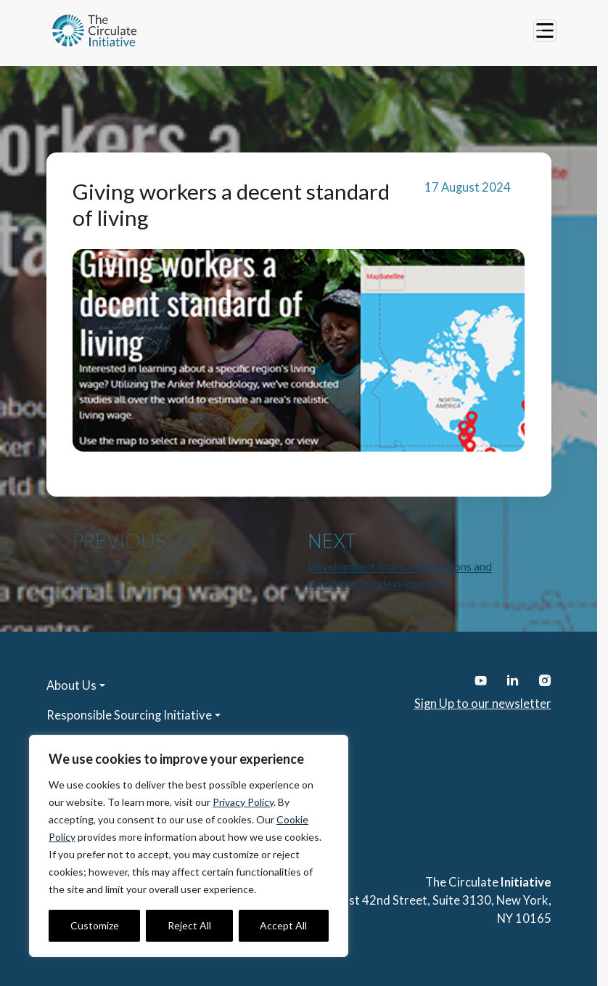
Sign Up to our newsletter (482, 703)
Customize (94, 925)
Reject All (189, 925)
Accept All (283, 925)
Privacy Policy (243, 802)
